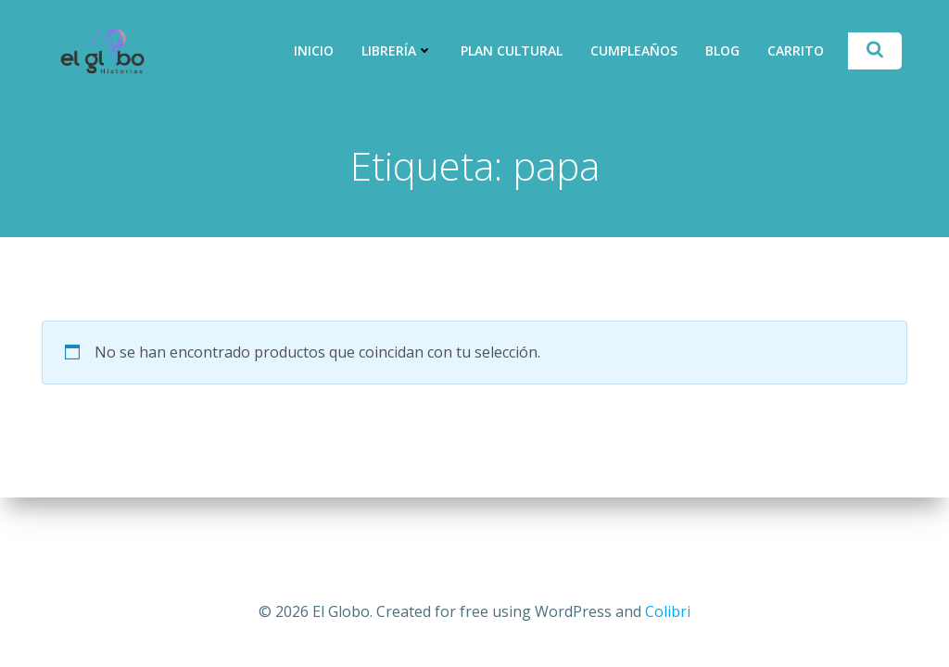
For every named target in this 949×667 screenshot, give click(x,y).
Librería (397, 50)
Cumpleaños (633, 50)
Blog (722, 50)
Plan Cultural (512, 50)
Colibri (667, 611)
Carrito (795, 50)
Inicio (314, 50)
